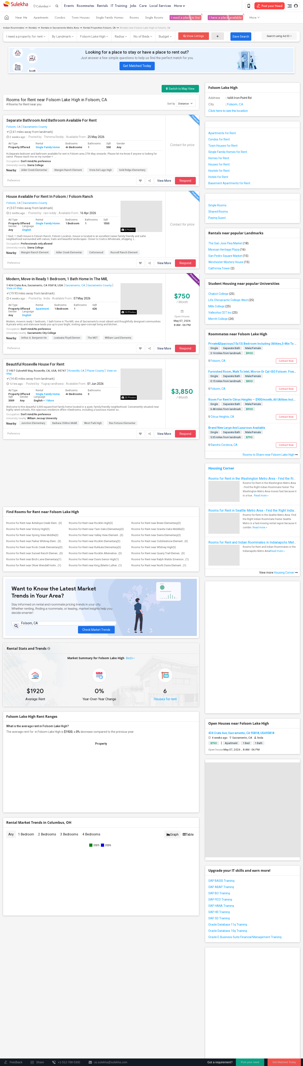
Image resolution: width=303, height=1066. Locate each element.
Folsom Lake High (92, 37)
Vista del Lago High (100, 170)
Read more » (261, 496)
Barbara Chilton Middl (64, 424)
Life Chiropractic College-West (231, 300)
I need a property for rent (24, 37)
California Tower (221, 269)
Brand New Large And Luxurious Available (236, 428)
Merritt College (221, 319)
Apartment (42, 309)
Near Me (21, 18)
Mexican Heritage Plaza (226, 250)
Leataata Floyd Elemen (67, 338)
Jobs (142, 6)
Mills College (219, 307)
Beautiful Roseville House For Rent (35, 365)
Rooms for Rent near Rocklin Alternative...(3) (95, 554)
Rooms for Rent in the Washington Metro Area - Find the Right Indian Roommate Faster (252, 479)
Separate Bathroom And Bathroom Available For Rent (51, 121)
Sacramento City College (41, 333)
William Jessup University (42, 419)
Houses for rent (165, 702)
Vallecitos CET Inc (223, 313)
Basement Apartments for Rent (229, 184)
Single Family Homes (109, 18)
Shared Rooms (218, 212)
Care (151, 6)
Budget (164, 37)
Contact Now (286, 361)
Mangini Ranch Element (68, 170)
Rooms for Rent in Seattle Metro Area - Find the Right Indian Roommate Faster (252, 511)
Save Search (241, 37)
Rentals (111, 6)
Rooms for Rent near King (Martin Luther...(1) (95, 566)
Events (78, 6)
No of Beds (141, 37)
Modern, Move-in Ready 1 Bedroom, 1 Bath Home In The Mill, (57, 280)
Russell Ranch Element (124, 253)
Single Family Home (48, 148)
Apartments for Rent (222, 133)
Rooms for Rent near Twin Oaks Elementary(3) (96, 529)
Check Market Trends (96, 627)
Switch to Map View (180, 89)
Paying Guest (217, 218)
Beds (129, 661)
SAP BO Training (219, 894)
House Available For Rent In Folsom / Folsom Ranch (49, 197)
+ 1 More (48, 401)
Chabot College (221, 294)
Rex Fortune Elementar (122, 424)
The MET (93, 338)
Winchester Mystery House (228, 262)
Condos (60, 18)
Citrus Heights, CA (222, 417)
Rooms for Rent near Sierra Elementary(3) (156, 535)
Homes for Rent (218, 159)
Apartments (41, 18)
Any (11, 837)
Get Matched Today (137, 67)
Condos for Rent (219, 140)
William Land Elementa (118, 338)
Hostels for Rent (219, 171)
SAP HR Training (219, 912)
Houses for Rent (219, 165)
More (188, 6)
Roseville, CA (76, 371)
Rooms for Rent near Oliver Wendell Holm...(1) (33, 566)
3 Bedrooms (69, 837)
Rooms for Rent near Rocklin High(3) (91, 523)
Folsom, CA (13, 127)
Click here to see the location (228, 112)
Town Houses (81, 18)
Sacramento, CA (75, 286)
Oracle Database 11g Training (227, 925)
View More (164, 181)
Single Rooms (154, 18)
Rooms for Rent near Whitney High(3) (153, 548)
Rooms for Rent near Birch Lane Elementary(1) (33, 560)
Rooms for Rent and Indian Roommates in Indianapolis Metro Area (252, 543)
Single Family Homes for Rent (227, 152)
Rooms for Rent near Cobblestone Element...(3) (159, 542)
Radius (119, 37)
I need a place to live (185, 18)
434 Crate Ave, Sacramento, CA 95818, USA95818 (241, 733)
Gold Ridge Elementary (132, 170)
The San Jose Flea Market (228, 244)
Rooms (134, 18)
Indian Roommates (13, 28)
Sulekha (15, 6)
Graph (172, 837)
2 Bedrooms (47, 837)
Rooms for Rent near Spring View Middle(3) (32, 535)
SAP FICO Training (220, 900)
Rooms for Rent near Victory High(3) (28, 529)
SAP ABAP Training (221, 887)
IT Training (127, 6)
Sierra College (35, 166)
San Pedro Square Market (228, 256)
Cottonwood (96, 253)
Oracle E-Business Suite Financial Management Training (245, 937)
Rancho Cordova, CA (224, 445)
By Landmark (61, 37)
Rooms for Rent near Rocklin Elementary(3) (94, 542)
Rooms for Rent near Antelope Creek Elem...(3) (34, 523)
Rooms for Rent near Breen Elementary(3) (156, 523)
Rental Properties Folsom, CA (99, 28)
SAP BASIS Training (221, 881)
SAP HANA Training (221, 906)
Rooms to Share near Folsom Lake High (270, 455)
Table (188, 837)
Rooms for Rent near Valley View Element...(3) (96, 535)
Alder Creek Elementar (34, 170)
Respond (185, 181)
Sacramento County (35, 127)
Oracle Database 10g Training (227, 931)
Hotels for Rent (218, 177)
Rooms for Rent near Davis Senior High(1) (94, 560)
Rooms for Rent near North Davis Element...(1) (158, 566)
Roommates (94, 6)
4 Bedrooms (91, 837)
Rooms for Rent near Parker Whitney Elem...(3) (33, 542)
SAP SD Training (219, 919)
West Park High (93, 424)
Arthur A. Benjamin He (34, 338)
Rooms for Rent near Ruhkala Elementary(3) (95, 548)
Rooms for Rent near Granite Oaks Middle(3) (158, 529)
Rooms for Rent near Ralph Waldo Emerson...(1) (160, 560)
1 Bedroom (26, 837)
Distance (185, 104)
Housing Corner (221, 469)
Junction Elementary (33, 424)
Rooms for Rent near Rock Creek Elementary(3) (34, 548)
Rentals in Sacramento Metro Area (60, 28)
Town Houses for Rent (223, 146)
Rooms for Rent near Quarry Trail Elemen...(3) (158, 554)
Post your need (250, 1062)
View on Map (14, 289)
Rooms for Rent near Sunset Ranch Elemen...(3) (34, 554)
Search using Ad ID (279, 37)
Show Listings (193, 37)
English (26, 230)
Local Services (169, 6)
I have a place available (225, 18)
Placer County (95, 371)
